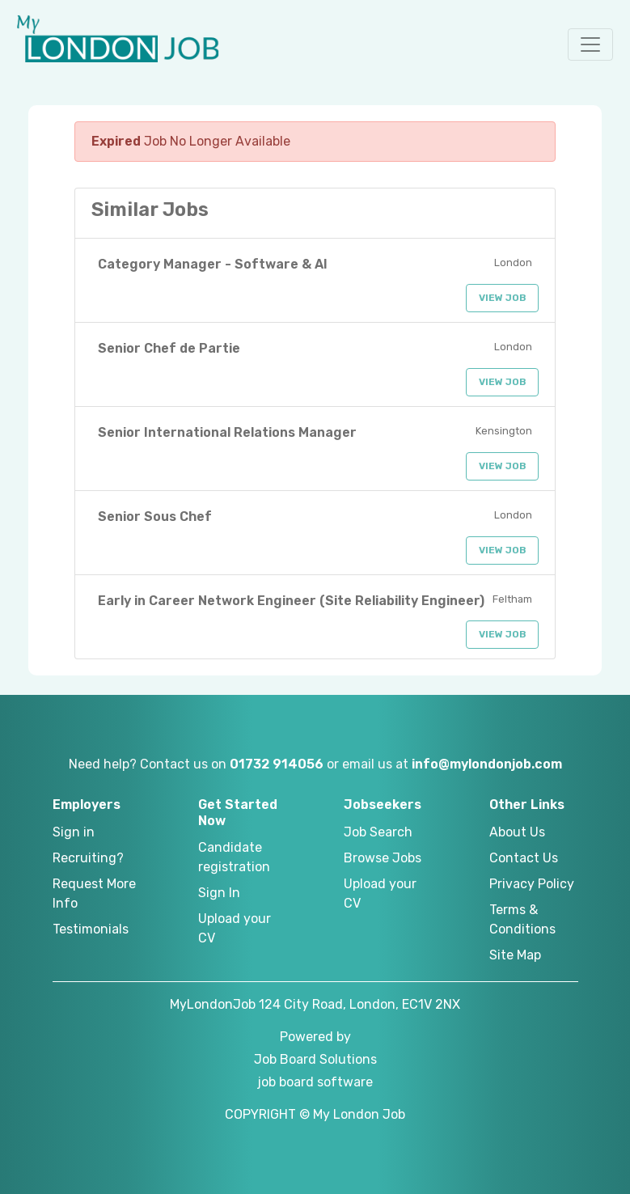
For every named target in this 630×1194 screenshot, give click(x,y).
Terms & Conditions (522, 919)
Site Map (515, 955)
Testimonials (91, 929)
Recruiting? (88, 858)
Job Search (378, 832)
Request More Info (94, 893)
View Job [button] (502, 297)
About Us (517, 832)
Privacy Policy (531, 883)
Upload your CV (234, 928)
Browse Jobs (382, 858)
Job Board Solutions (315, 1059)
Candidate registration (234, 857)
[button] (590, 44)
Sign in (74, 832)
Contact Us (523, 858)
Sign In (219, 892)
